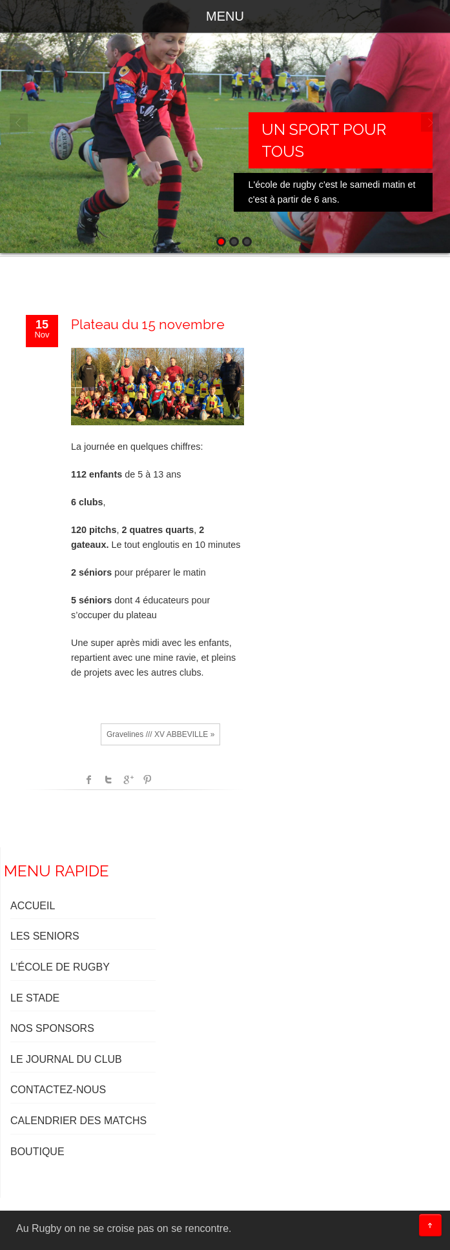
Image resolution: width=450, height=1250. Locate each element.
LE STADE (34, 998)
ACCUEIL (32, 905)
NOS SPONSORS (52, 1028)
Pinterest (147, 779)
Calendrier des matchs (78, 1120)
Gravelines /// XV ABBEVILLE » (160, 734)
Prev (19, 123)
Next (430, 123)
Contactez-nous (58, 1089)
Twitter (108, 779)
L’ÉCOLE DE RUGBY (60, 967)
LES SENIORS (44, 936)
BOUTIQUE (37, 1151)
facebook (89, 779)
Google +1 (128, 779)
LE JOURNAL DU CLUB (66, 1059)
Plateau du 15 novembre (148, 324)
